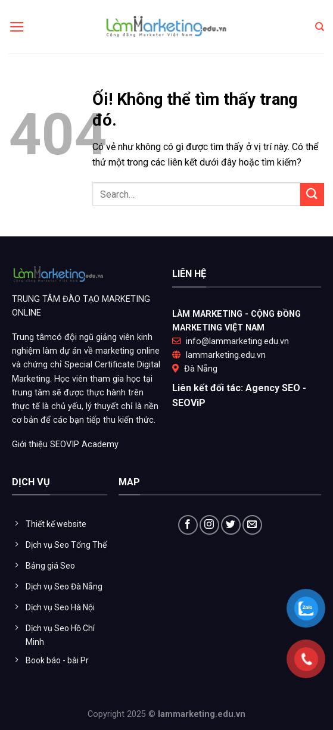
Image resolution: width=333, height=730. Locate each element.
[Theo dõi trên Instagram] (209, 525)
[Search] (319, 26)
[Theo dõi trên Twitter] (231, 525)
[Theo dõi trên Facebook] (188, 525)
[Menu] (17, 26)
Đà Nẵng (200, 369)
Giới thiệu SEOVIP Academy (65, 444)
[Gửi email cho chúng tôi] (252, 525)
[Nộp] (312, 194)
